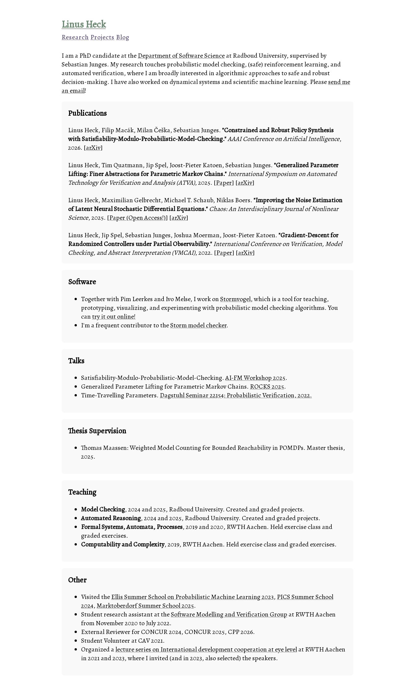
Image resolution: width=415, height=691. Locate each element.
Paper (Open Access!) (137, 217)
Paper (224, 182)
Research (75, 37)
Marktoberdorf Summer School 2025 (145, 605)
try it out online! (114, 316)
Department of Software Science (181, 55)
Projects (102, 37)
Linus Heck (84, 24)
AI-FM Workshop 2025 (255, 377)
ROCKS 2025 (267, 386)
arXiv (93, 147)
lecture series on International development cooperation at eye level (206, 649)
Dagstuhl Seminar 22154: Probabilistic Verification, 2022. (236, 395)
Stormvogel (235, 299)
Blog (122, 37)
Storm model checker (198, 325)
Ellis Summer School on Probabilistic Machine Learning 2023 (192, 596)
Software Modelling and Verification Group (229, 614)
